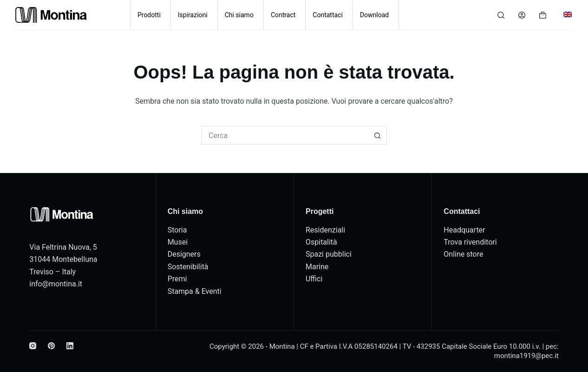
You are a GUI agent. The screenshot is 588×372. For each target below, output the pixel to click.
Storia (177, 230)
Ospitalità (321, 242)
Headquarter (464, 230)
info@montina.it (55, 283)
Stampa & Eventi (195, 291)
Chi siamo (239, 15)
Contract (283, 15)
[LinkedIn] (69, 345)
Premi (177, 278)
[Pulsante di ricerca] (377, 135)
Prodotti (149, 15)
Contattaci (328, 15)
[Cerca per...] (284, 135)
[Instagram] (32, 345)
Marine (317, 266)
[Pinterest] (51, 345)
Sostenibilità (188, 266)
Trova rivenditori (470, 242)
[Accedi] (521, 15)
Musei (178, 242)
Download (374, 15)
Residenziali (325, 230)
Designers (184, 254)
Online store (463, 254)
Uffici (314, 278)
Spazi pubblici (329, 254)
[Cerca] (500, 15)
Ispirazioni (193, 15)
